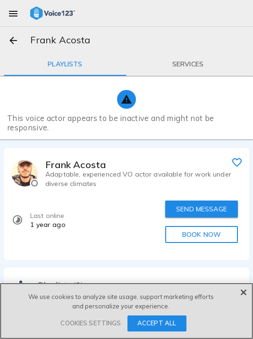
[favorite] (237, 162)
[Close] (243, 292)
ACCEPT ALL (156, 323)
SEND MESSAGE (201, 209)
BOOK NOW (201, 234)
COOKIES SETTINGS (90, 323)
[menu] (13, 13)
